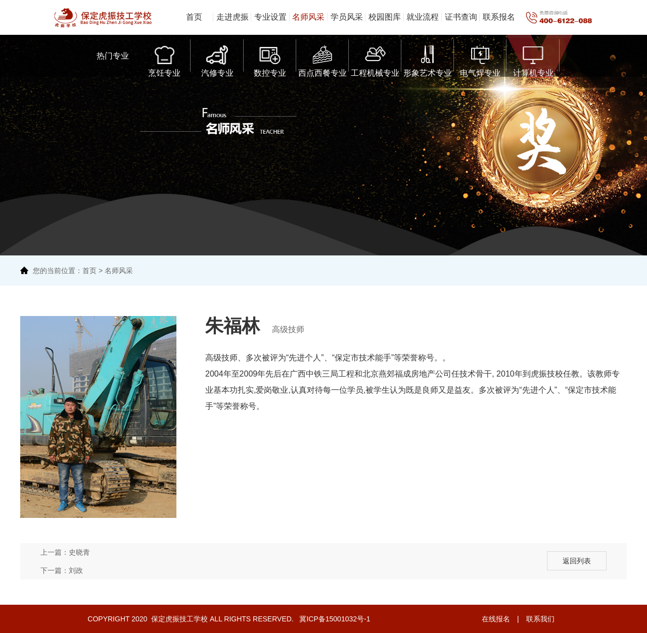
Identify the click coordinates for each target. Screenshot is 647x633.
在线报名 (496, 619)
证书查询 (461, 17)
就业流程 (422, 17)
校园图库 (384, 17)
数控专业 (270, 59)
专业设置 (270, 17)
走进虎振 (232, 17)
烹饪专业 (164, 59)
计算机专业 (533, 59)
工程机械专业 (375, 59)
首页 (194, 17)
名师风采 (308, 17)
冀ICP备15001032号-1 (334, 619)
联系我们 (540, 619)
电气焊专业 (480, 59)
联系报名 (499, 17)
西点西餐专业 (322, 59)
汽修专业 (217, 59)
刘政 (76, 570)
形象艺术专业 (427, 59)
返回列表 (577, 561)
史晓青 (79, 552)
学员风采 (347, 17)
